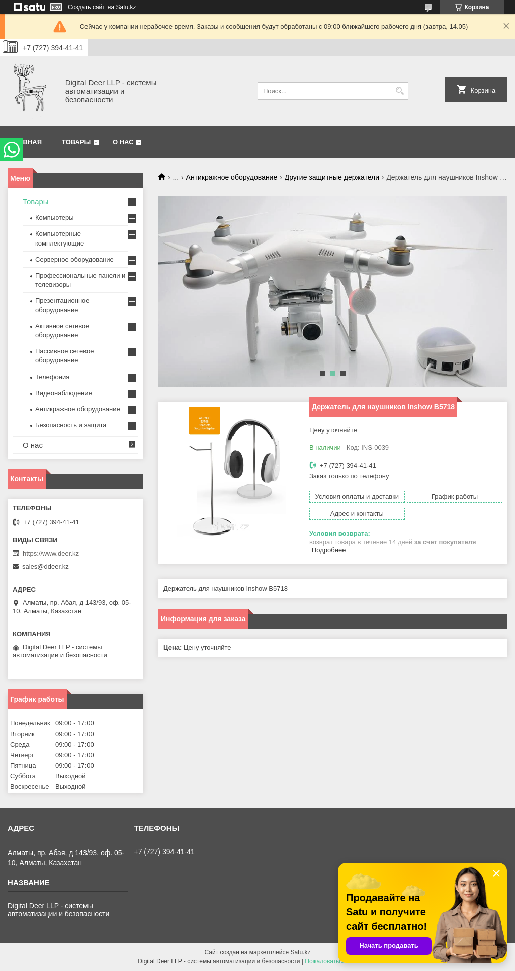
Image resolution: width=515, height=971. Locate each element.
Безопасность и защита (71, 425)
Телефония (52, 377)
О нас (123, 142)
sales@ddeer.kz (45, 566)
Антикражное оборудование (232, 177)
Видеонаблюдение (63, 393)
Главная (26, 142)
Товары (76, 142)
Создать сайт (86, 7)
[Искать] (399, 91)
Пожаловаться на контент (341, 961)
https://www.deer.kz (51, 553)
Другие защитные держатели (332, 177)
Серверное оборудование (74, 259)
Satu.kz (300, 952)
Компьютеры (54, 217)
